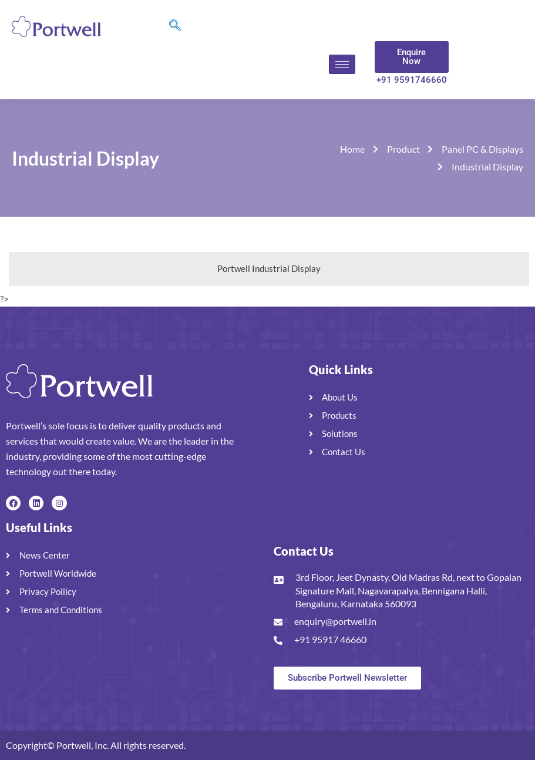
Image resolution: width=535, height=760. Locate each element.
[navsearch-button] (175, 26)
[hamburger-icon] (342, 64)
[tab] (269, 269)
